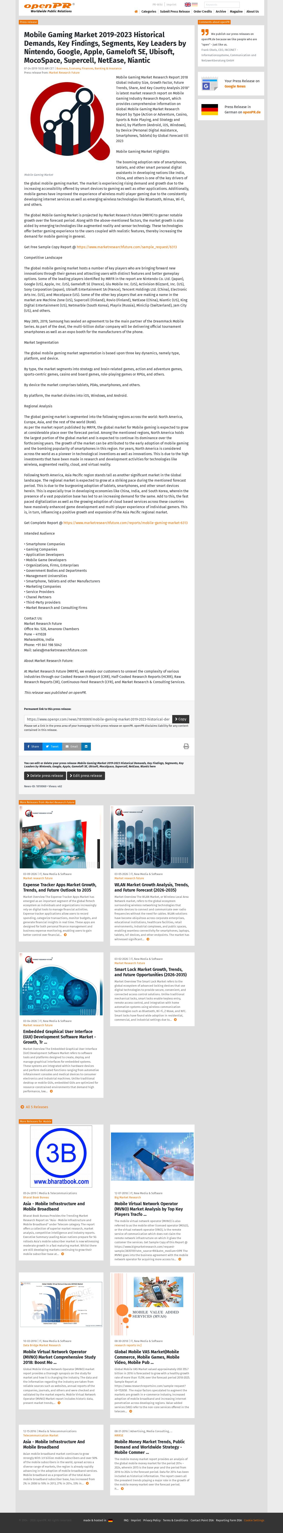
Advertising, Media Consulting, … (151, 1431)
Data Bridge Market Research (42, 1345)
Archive (221, 11)
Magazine (236, 11)
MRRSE (119, 1435)
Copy (180, 719)
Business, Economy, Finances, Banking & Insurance (89, 68)
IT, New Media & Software (55, 874)
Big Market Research (128, 1197)
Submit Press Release (175, 11)
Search (249, 5)
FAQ (126, 1520)
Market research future (38, 878)
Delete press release (45, 776)
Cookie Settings (254, 1520)
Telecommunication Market (40, 1435)
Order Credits (203, 11)
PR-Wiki (158, 4)
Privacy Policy (152, 1520)
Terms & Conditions (175, 1520)
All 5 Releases (33, 1107)
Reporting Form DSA (229, 1520)
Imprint (171, 4)
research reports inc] (128, 1345)
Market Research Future (64, 72)
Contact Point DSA (202, 1520)
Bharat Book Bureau (36, 1197)
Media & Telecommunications (58, 1193)
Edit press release (86, 776)
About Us (253, 11)
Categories (149, 11)
